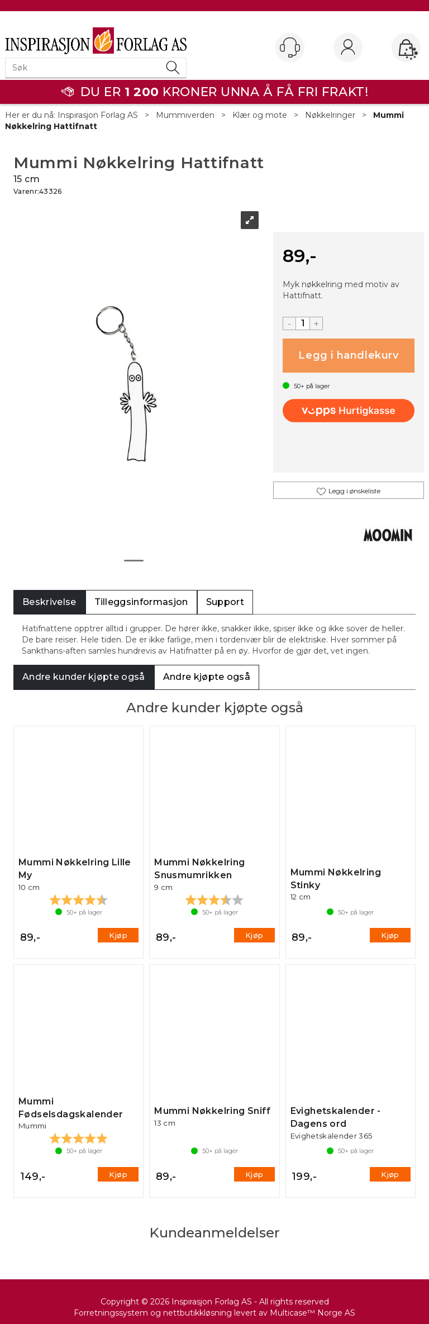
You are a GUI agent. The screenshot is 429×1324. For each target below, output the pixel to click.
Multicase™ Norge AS (312, 1313)
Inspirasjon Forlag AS (98, 115)
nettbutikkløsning (197, 1313)
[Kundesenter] (290, 47)
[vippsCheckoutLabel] (348, 410)
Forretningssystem (111, 1313)
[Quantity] (302, 323)
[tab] (49, 602)
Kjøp (348, 356)
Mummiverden (185, 115)
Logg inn (348, 48)
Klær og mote (259, 115)
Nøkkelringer (330, 115)
